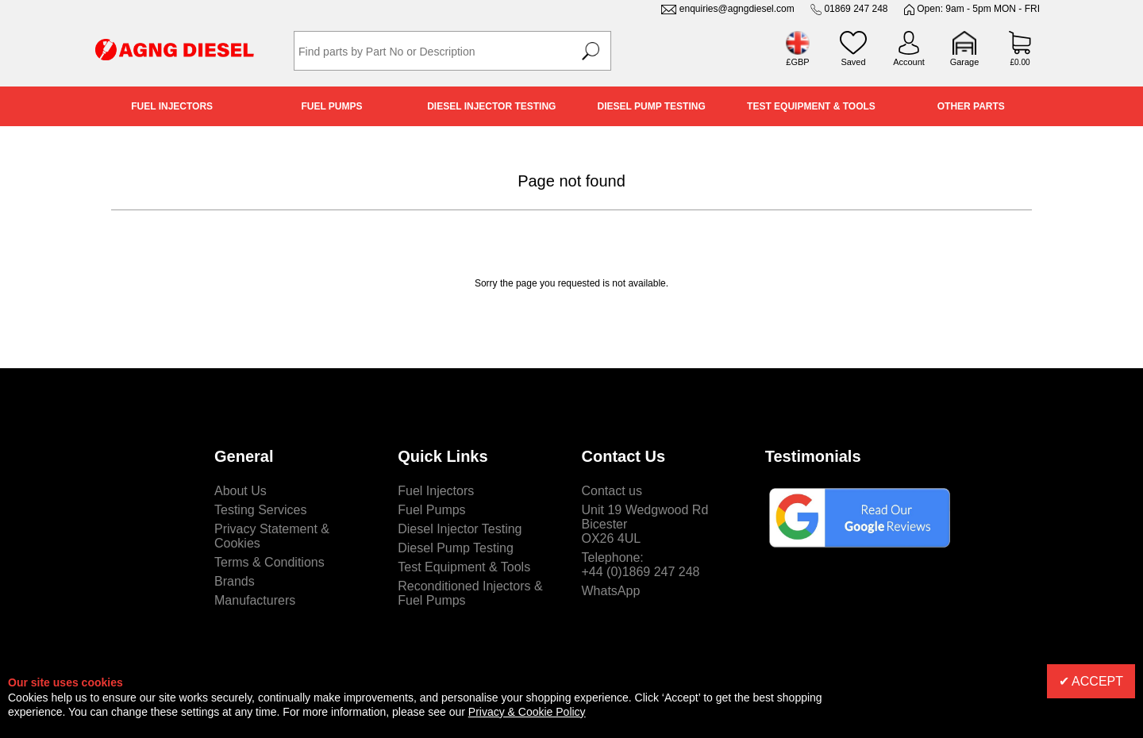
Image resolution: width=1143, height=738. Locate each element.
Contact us (612, 491)
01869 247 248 (855, 8)
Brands (234, 581)
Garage (964, 62)
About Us (240, 491)
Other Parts (971, 106)
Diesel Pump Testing (652, 106)
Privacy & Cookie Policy (527, 711)
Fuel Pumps (331, 106)
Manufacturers (254, 600)
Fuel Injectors (172, 106)
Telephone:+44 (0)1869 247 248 (641, 564)
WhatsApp (611, 591)
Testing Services (260, 510)
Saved (853, 62)
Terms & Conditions (269, 562)
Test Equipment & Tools (811, 106)
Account (909, 62)
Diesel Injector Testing (491, 106)
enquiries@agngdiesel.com (737, 8)
